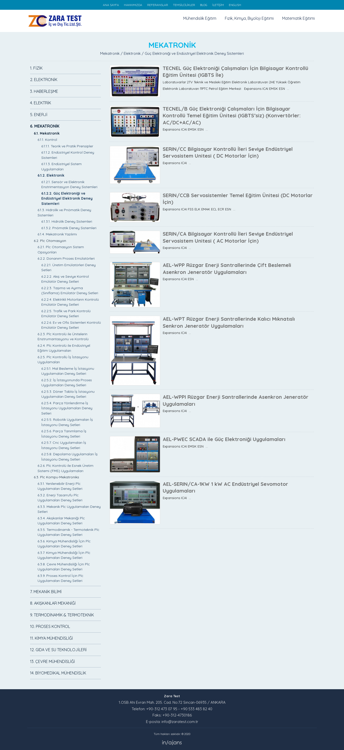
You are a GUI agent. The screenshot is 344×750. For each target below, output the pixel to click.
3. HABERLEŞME (44, 91)
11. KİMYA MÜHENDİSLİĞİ (51, 638)
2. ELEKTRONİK (43, 79)
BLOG (203, 5)
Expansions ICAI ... (177, 163)
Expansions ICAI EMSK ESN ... (185, 129)
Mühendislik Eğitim (199, 18)
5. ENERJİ (38, 114)
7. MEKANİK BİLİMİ (46, 591)
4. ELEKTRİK (40, 102)
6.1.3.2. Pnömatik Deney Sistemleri (68, 228)
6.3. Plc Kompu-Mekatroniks (56, 477)
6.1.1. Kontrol (47, 139)
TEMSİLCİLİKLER (184, 5)
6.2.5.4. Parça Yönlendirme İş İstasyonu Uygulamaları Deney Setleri (66, 408)
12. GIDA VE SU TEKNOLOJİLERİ (58, 649)
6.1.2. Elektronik (51, 175)
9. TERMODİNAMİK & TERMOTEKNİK (62, 614)
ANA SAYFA (111, 5)
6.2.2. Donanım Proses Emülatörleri (66, 258)
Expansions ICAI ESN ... (180, 279)
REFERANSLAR (157, 5)
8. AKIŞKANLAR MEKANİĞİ (53, 603)
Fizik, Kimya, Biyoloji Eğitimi (249, 18)
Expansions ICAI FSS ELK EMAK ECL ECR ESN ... (199, 209)
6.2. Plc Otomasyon (50, 240)
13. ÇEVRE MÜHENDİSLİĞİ (52, 661)
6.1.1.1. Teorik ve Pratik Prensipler (67, 146)
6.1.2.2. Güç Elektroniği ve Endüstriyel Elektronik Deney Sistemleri (67, 198)
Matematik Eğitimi (298, 18)
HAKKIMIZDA (133, 5)
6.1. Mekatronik (47, 133)
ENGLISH (235, 5)
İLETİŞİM (218, 5)
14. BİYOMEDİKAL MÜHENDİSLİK (58, 672)
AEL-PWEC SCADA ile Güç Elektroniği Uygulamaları (224, 439)
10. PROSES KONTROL (50, 626)
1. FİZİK (36, 68)
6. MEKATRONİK (44, 126)
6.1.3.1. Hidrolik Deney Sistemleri (66, 221)
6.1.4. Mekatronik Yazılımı (57, 234)
